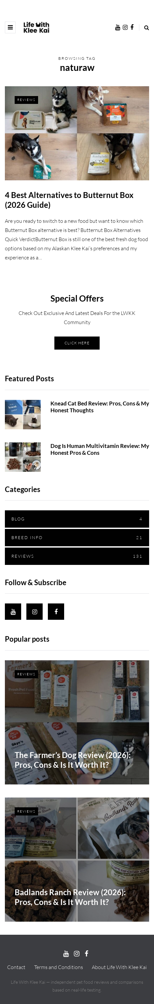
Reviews (26, 100)
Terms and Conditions (58, 967)
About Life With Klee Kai (119, 967)
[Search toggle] (144, 27)
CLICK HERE (77, 356)
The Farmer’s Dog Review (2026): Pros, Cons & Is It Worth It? (73, 787)
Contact (16, 967)
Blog (77, 533)
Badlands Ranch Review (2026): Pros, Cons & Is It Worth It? (70, 924)
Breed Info (77, 551)
